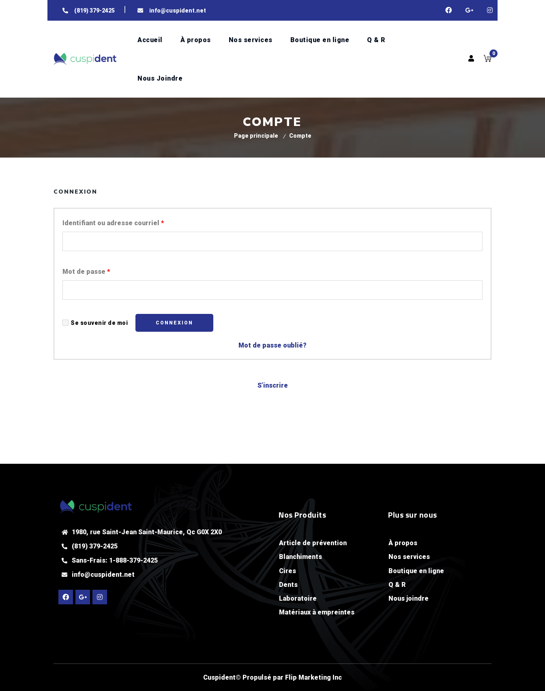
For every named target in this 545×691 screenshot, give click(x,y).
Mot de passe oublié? (272, 345)
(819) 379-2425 (95, 546)
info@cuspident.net (103, 574)
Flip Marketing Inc (313, 677)
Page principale (256, 135)
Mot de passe (86, 271)
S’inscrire (272, 385)
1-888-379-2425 (133, 560)
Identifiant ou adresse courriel (113, 223)
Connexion (174, 323)
